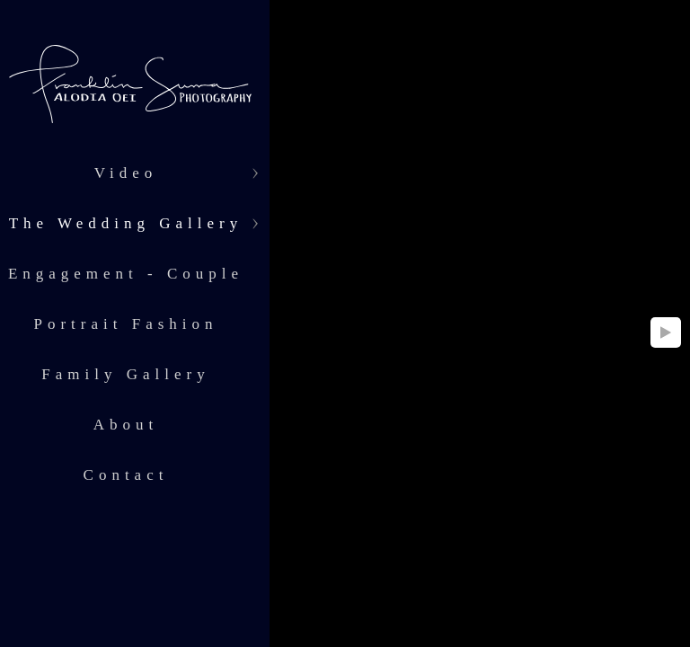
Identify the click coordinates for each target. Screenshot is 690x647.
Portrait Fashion (125, 323)
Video (126, 173)
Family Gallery (125, 374)
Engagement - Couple (125, 273)
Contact (126, 474)
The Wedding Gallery (126, 223)
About (126, 424)
